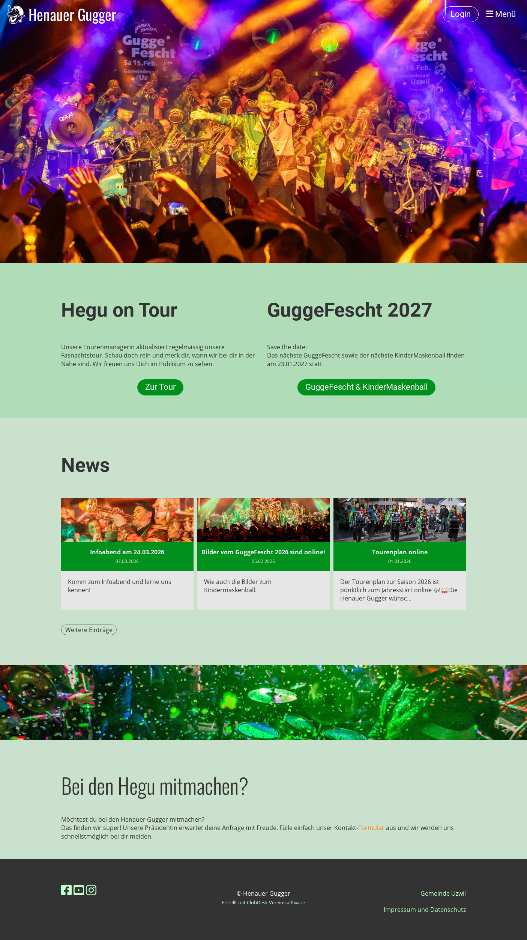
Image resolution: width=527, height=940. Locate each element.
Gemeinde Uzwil (443, 893)
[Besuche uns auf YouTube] (79, 890)
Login (460, 14)
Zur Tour (160, 387)
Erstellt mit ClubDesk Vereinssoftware (263, 902)
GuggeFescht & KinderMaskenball (366, 387)
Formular (372, 828)
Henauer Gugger (72, 14)
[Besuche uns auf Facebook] (66, 890)
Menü (501, 14)
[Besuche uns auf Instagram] (91, 890)
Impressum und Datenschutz (425, 909)
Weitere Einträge (89, 630)
